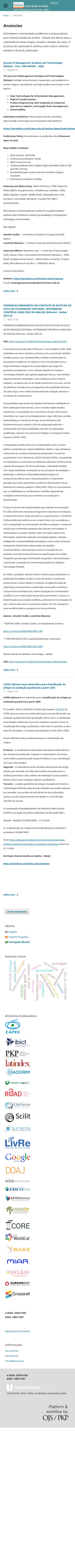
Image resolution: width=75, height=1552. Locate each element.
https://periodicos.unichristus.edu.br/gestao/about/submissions (39, 128)
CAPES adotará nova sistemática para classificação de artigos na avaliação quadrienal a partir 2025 (34, 686)
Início (6, 15)
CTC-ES (60, 709)
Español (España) (18, 936)
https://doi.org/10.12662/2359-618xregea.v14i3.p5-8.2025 (38, 341)
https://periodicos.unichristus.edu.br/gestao (38, 278)
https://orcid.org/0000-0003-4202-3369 (23, 646)
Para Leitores (11, 1350)
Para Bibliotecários (14, 1360)
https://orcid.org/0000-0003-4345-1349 (23, 631)
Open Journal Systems (17, 1331)
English (13, 931)
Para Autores (11, 1355)
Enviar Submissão (17, 911)
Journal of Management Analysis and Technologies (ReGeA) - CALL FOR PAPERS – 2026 (32, 64)
